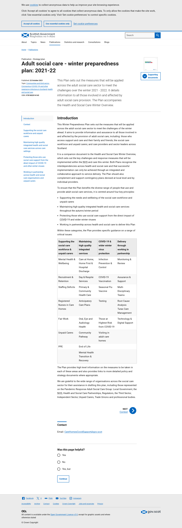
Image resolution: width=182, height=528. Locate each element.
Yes (64, 455)
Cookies (56, 504)
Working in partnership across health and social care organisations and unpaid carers (34, 176)
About (24, 42)
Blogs (106, 42)
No (63, 462)
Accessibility (26, 504)
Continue (63, 479)
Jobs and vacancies (86, 504)
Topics (34, 42)
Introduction (28, 118)
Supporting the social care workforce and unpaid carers (34, 133)
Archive (37, 504)
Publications (54, 42)
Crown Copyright (68, 504)
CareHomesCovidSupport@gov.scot (83, 431)
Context (26, 124)
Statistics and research (74, 42)
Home (23, 50)
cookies (34, 4)
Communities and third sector (37, 83)
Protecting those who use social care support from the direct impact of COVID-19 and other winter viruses (35, 161)
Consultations (94, 42)
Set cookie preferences (85, 23)
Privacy (100, 504)
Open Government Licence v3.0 (64, 514)
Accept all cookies (31, 24)
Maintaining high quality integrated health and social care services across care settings (35, 146)
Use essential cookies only (57, 24)
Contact (46, 504)
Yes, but (66, 469)
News (42, 42)
